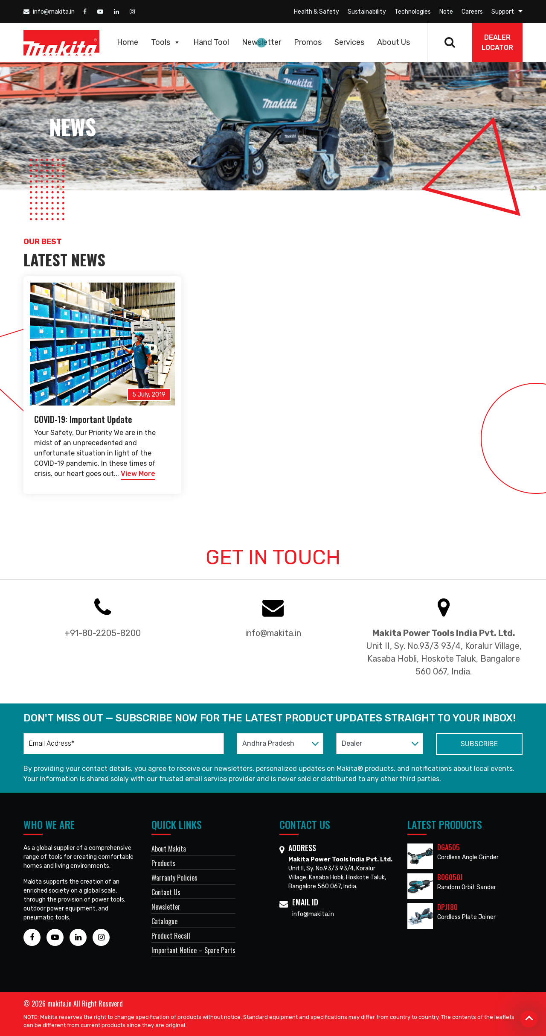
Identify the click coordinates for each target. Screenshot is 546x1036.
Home (127, 42)
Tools (165, 42)
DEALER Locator (497, 42)
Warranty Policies (174, 878)
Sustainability (367, 11)
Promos (308, 42)
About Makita (168, 848)
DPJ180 (447, 907)
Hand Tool (211, 42)
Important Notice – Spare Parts (193, 950)
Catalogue (164, 921)
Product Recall (170, 936)
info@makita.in (49, 11)
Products (163, 863)
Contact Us (165, 892)
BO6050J (449, 877)
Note (446, 11)
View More (138, 474)
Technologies (413, 11)
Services (349, 42)
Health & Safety (316, 11)
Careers (472, 11)
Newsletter (261, 42)
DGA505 (448, 847)
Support (502, 11)
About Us (393, 42)
